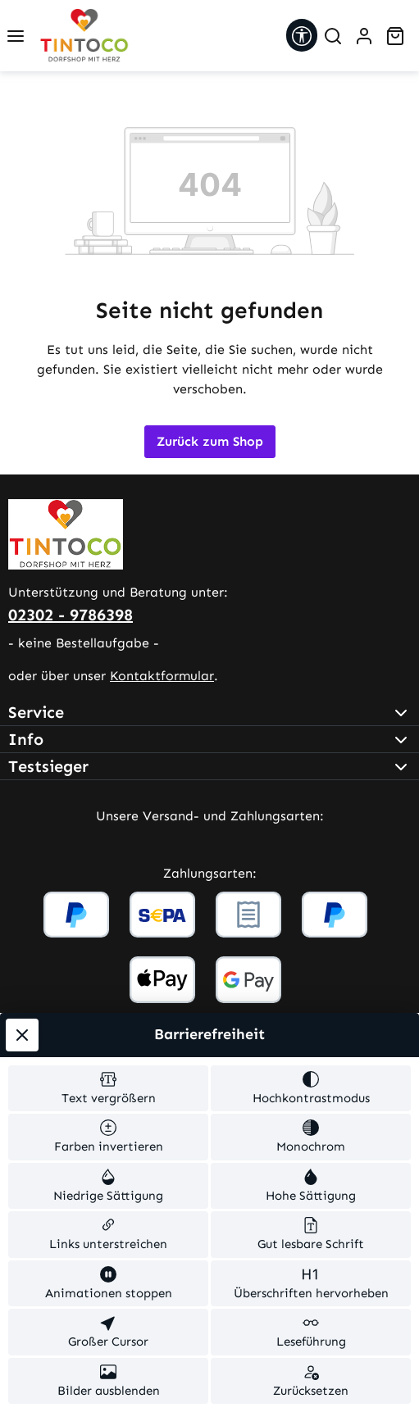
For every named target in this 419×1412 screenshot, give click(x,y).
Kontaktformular (162, 675)
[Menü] (15, 36)
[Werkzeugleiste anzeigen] (301, 35)
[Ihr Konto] (364, 36)
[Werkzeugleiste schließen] (22, 1035)
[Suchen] (332, 36)
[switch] (108, 1088)
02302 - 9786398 (70, 614)
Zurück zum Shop (210, 441)
